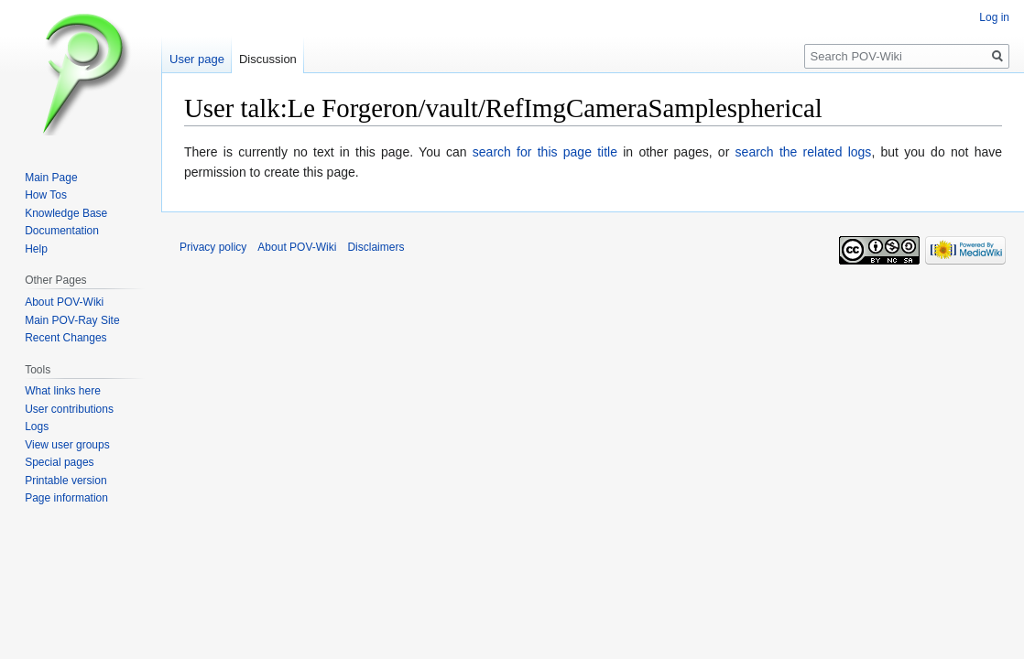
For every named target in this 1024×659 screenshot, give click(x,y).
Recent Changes (65, 337)
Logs (37, 426)
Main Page (51, 177)
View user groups (67, 444)
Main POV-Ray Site (72, 320)
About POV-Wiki (64, 302)
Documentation (62, 230)
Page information (66, 498)
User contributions (69, 409)
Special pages (59, 462)
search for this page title (545, 152)
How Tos (46, 195)
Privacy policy (213, 247)
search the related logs (803, 152)
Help (36, 249)
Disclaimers (375, 247)
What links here (63, 390)
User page (196, 59)
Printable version (65, 480)
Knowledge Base (66, 213)
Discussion (268, 59)
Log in (994, 17)
